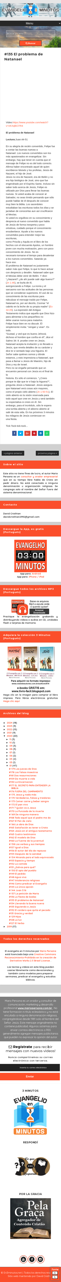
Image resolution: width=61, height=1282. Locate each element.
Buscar (30, 43)
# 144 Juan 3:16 (17, 890)
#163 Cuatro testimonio (22, 834)
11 (10, 739)
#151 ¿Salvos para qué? (22, 867)
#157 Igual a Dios (18, 847)
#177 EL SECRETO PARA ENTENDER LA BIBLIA (29, 787)
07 (11, 752)
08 (11, 749)
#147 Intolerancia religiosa (24, 880)
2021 (9, 732)
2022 (10, 729)
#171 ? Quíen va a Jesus (22, 807)
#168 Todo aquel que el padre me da (30, 817)
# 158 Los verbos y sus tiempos (27, 844)
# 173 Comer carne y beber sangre (29, 801)
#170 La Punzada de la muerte (26, 811)
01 (10, 765)
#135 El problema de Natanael (26, 900)
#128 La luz (15, 919)
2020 (10, 735)
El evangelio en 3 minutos (20, 951)
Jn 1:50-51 (43, 391)
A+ (55, 1273)
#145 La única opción (21, 886)
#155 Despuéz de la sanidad (25, 854)
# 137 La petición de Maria (24, 893)
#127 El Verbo (16, 923)
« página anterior (13, 453)
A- (55, 1277)
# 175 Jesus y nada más (22, 794)
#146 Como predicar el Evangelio (28, 883)
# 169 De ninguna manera (24, 814)
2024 (10, 722)
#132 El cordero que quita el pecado (29, 910)
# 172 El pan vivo (18, 804)
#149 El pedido (17, 873)
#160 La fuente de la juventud (26, 840)
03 (11, 762)
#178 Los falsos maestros (23, 772)
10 (10, 742)
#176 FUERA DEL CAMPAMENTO (26, 791)
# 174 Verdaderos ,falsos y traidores (29, 797)
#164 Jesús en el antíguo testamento (30, 830)
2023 (10, 726)
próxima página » (47, 453)
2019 (9, 926)
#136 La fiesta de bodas (22, 896)
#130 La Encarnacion (21, 782)
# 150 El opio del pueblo (22, 870)
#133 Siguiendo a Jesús (22, 906)
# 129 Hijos (15, 916)
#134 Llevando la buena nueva (26, 903)
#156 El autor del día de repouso (27, 850)
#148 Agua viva (17, 877)
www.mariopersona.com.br (35, 1008)
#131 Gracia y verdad (21, 913)
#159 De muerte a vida (22, 778)
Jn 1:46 (11, 282)
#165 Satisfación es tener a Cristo (28, 827)
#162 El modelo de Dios (22, 837)
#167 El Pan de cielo (20, 821)
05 (11, 759)
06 (11, 755)
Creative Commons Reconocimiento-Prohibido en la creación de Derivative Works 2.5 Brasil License (30, 957)
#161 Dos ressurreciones (22, 775)
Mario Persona (48, 951)
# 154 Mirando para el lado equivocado (31, 857)
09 (11, 745)
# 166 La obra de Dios (21, 824)
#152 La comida (18, 863)
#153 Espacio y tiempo (22, 860)
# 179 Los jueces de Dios (23, 768)
